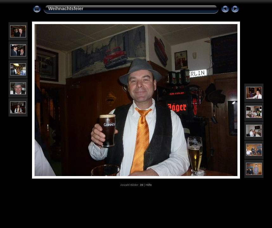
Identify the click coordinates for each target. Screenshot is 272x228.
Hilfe (149, 185)
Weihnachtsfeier (65, 8)
